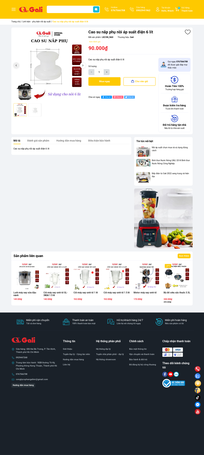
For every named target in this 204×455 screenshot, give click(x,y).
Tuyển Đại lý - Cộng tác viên (76, 354)
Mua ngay (104, 81)
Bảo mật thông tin (138, 349)
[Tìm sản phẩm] (73, 9)
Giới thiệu (67, 349)
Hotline (118, 9)
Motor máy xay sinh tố (145, 292)
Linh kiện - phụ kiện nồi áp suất (37, 21)
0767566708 (21, 374)
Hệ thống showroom (106, 359)
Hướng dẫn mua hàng (23, 385)
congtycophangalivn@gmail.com (32, 379)
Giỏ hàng (185, 9)
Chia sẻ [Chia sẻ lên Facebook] (106, 97)
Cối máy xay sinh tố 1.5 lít (117, 292)
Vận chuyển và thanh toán (141, 354)
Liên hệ (66, 364)
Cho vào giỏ (141, 81)
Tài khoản (167, 9)
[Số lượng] (99, 72)
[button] (83, 65)
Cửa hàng (143, 9)
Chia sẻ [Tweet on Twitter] (129, 97)
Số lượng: (92, 66)
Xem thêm (184, 256)
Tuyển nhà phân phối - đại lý (110, 354)
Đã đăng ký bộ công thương (142, 364)
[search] (96, 9)
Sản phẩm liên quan (28, 256)
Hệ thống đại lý (103, 349)
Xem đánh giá (94, 42)
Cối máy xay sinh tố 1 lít (86, 292)
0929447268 (21, 357)
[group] (49, 66)
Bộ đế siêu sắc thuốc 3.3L (177, 292)
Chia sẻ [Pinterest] (117, 97)
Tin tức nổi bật (144, 141)
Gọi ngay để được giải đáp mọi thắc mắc (178, 64)
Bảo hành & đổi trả (138, 359)
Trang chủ (16, 21)
